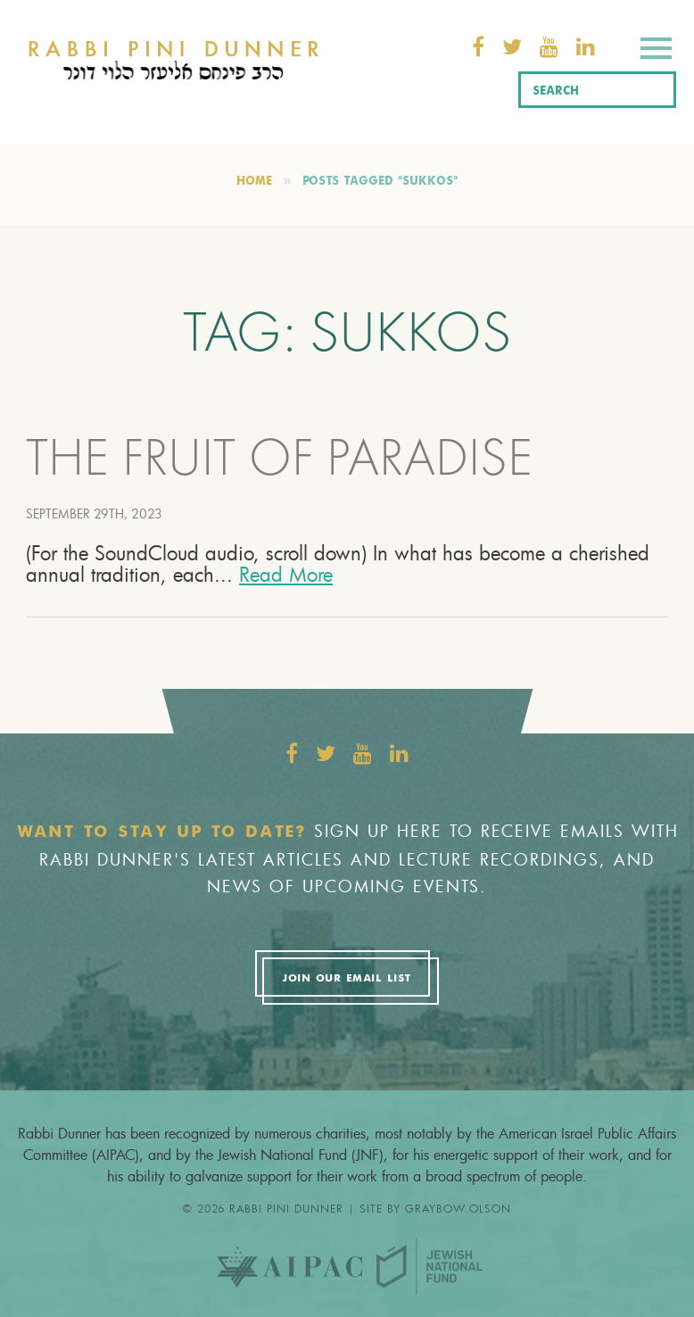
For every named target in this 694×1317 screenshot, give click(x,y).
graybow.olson (458, 1208)
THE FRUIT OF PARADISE (279, 463)
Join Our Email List (346, 978)
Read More (286, 574)
